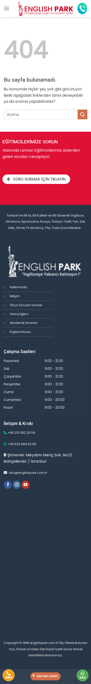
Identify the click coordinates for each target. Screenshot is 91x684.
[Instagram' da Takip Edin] (17, 485)
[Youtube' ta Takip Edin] (26, 485)
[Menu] (6, 8)
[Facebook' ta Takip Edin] (8, 485)
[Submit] (82, 114)
